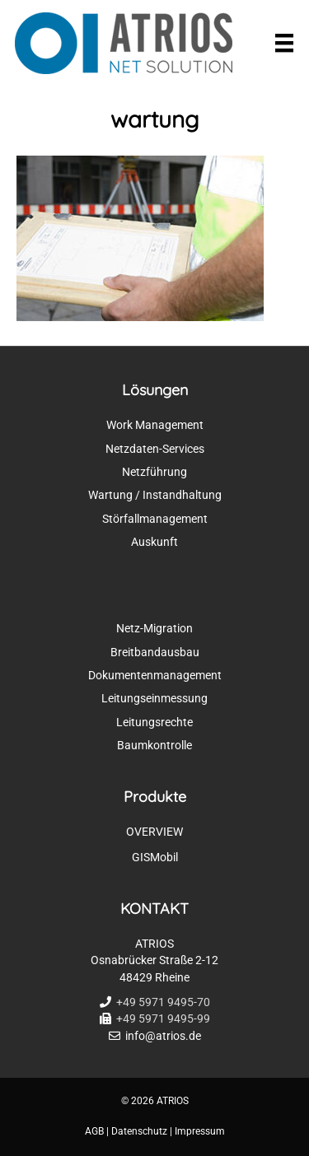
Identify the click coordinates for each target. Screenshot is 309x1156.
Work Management (155, 424)
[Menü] (284, 42)
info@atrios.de (163, 1035)
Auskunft (154, 541)
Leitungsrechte (154, 722)
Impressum (200, 1131)
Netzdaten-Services (154, 448)
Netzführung (154, 471)
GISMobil (155, 857)
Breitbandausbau (154, 652)
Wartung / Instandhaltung (155, 494)
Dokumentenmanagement (155, 675)
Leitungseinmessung (154, 698)
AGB (94, 1131)
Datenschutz (139, 1131)
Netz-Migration (154, 628)
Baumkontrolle (154, 745)
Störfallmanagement (155, 518)
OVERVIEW (154, 831)
